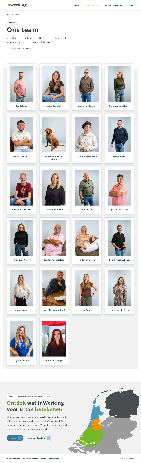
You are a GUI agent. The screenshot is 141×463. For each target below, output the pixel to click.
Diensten (76, 5)
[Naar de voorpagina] (17, 5)
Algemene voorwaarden (50, 459)
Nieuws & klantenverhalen (114, 5)
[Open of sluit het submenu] (81, 5)
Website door (125, 459)
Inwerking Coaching (39, 438)
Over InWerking (92, 5)
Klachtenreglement (30, 459)
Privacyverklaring (13, 459)
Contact (131, 5)
